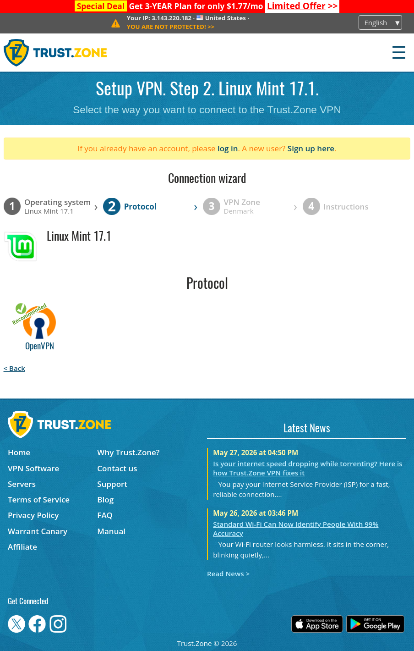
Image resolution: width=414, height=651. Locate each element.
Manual (111, 531)
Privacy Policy (33, 515)
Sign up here (311, 148)
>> (302, 6)
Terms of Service (39, 499)
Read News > (228, 573)
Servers (22, 484)
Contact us (117, 468)
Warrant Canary (37, 531)
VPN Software (33, 468)
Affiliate (22, 546)
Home (19, 452)
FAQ (105, 515)
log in (228, 148)
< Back (14, 368)
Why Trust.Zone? (128, 452)
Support (112, 484)
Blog (105, 499)
